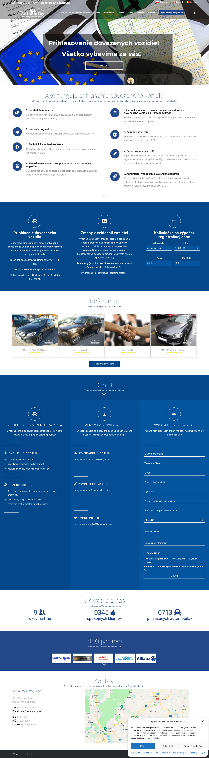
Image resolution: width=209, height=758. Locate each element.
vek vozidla (159, 243)
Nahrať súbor (153, 553)
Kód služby (187, 258)
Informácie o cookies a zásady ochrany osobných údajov (182, 753)
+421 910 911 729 (26, 2)
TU (145, 570)
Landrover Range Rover (81, 350)
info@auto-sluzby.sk (57, 2)
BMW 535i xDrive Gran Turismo (173, 350)
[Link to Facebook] (194, 12)
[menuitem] (163, 2)
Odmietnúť (168, 746)
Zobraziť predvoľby (193, 746)
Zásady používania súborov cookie (144, 753)
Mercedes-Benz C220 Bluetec (35, 350)
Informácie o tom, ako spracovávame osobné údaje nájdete (174, 566)
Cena (159, 258)
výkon (186, 243)
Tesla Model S (127, 350)
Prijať (142, 746)
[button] (203, 721)
